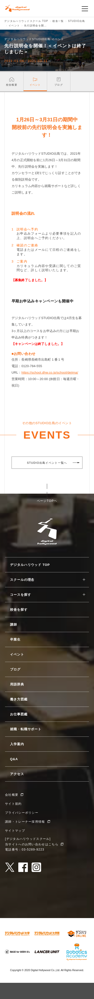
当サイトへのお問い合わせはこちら (31, 844)
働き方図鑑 (19, 699)
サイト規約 (13, 803)
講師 (13, 624)
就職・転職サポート (25, 729)
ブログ (15, 669)
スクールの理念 (22, 580)
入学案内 (17, 744)
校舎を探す (19, 609)
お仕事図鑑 (19, 714)
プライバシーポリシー (21, 812)
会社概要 (11, 794)
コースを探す (20, 595)
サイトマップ (15, 830)
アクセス (17, 774)
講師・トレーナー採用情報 (25, 821)
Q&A (14, 759)
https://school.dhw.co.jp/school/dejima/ (50, 372)
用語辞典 (17, 684)
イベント (17, 654)
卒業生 (15, 639)
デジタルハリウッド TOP (30, 565)
